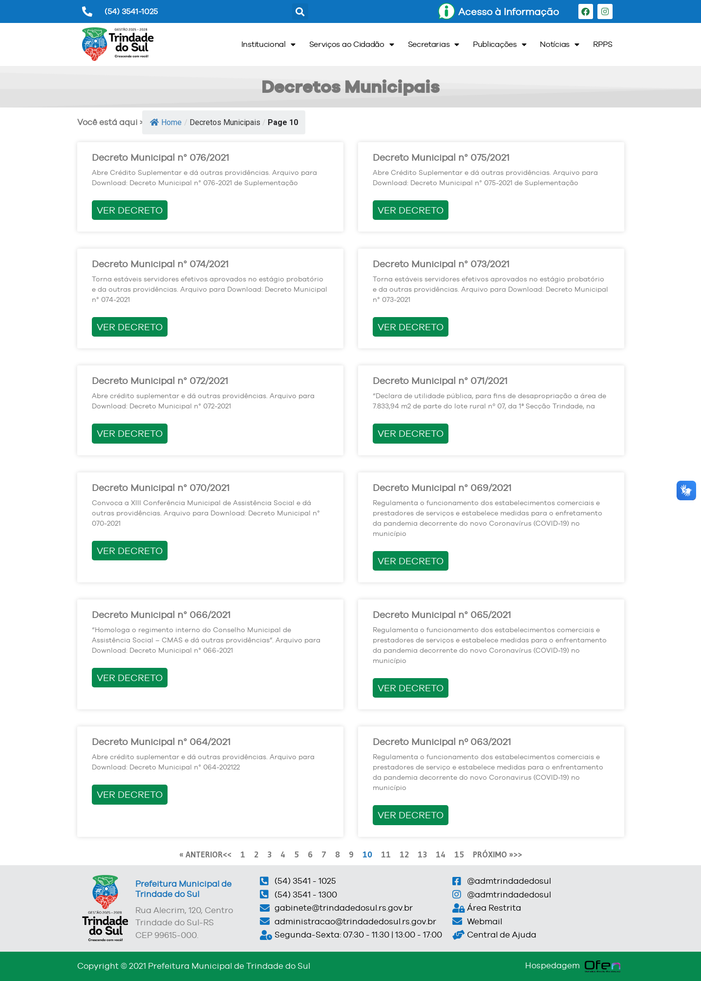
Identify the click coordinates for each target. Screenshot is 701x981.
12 (404, 854)
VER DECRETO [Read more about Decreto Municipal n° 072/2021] (130, 433)
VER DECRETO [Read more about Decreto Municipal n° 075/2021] (411, 210)
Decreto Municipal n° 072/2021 (160, 380)
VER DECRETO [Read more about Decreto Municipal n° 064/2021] (130, 794)
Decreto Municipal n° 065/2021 (442, 614)
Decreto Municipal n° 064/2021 (161, 741)
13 (422, 854)
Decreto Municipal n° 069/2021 (442, 487)
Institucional (268, 44)
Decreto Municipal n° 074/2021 (160, 263)
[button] (300, 11)
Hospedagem (552, 965)
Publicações (499, 44)
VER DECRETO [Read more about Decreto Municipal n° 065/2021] (411, 687)
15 (459, 854)
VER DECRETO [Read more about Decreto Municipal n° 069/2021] (411, 560)
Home (166, 122)
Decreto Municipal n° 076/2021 (160, 157)
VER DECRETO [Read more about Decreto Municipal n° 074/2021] (130, 326)
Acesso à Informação (508, 11)
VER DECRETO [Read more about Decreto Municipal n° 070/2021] (130, 550)
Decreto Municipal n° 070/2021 (161, 487)
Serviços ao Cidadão (351, 44)
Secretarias (433, 44)
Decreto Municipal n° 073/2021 (441, 263)
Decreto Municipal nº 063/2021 (442, 741)
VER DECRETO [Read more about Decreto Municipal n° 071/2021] (411, 433)
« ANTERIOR (201, 854)
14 (441, 854)
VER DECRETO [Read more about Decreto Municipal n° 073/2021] (411, 326)
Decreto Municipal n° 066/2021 (161, 614)
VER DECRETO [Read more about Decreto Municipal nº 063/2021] (411, 815)
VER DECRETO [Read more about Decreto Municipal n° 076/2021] (130, 210)
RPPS (603, 44)
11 (386, 854)
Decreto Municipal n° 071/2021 (440, 380)
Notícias (559, 44)
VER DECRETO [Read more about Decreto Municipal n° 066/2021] (130, 677)
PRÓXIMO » (493, 854)
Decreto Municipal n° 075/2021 (441, 157)
